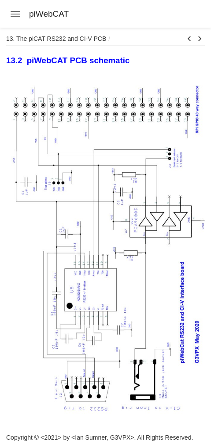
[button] (189, 39)
